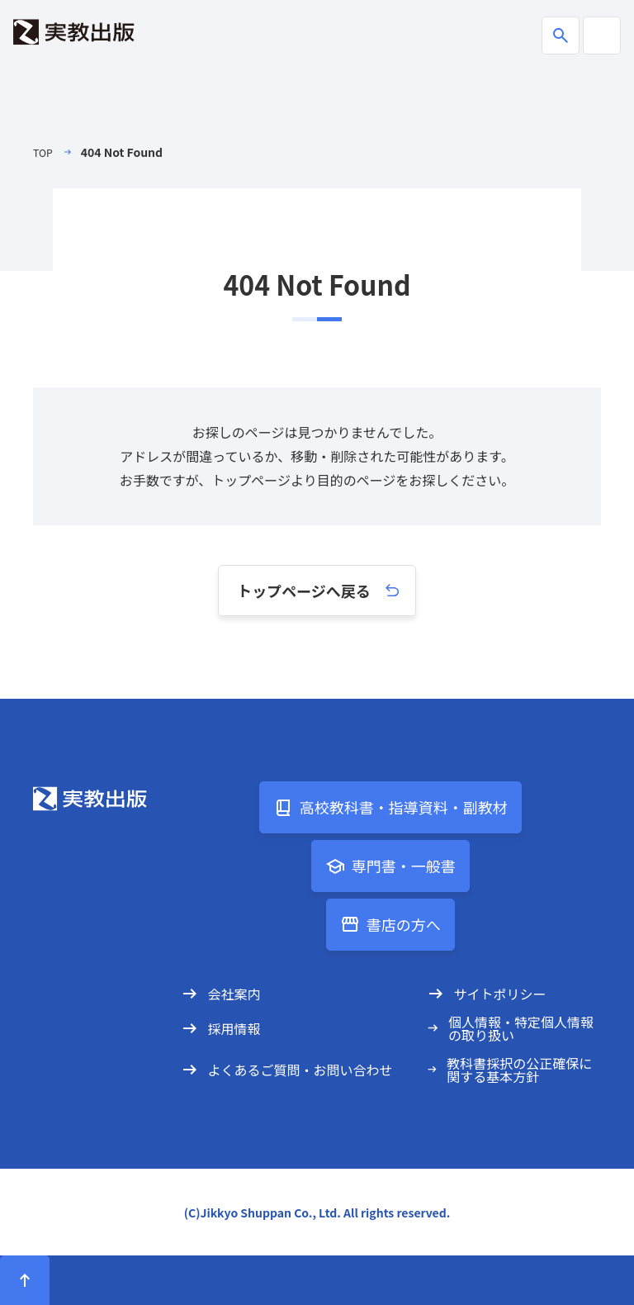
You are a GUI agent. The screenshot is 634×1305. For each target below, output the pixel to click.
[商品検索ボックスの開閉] (561, 36)
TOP (44, 152)
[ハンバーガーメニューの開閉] (602, 36)
